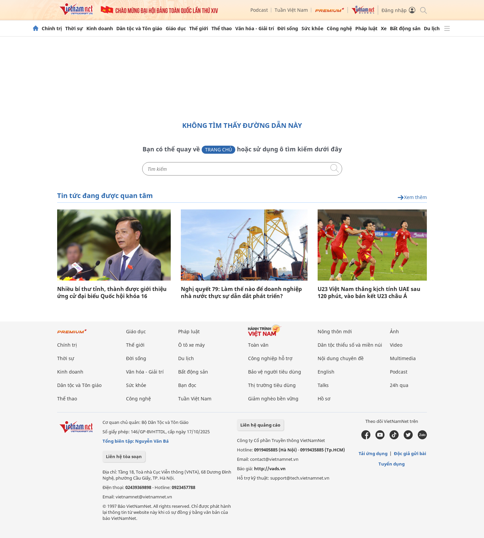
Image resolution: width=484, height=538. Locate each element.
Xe (384, 28)
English (326, 372)
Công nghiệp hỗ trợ (270, 358)
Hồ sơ (324, 398)
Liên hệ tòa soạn (124, 456)
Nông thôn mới (335, 331)
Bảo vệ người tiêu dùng (274, 372)
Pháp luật (366, 28)
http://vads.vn (270, 469)
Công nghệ (339, 28)
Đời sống (287, 28)
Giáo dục (176, 28)
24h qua (399, 385)
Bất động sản (405, 28)
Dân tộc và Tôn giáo (139, 28)
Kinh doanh (99, 28)
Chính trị (52, 28)
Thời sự (74, 28)
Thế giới (198, 28)
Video (396, 345)
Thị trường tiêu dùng (272, 385)
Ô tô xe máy (191, 345)
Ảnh (394, 331)
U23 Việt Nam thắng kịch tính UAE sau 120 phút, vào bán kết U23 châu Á (369, 293)
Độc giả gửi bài (410, 453)
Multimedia (403, 358)
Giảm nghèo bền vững (273, 398)
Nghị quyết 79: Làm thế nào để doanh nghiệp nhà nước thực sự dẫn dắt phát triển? (241, 293)
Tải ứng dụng (373, 453)
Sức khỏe (312, 28)
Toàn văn (258, 345)
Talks (323, 385)
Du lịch (432, 28)
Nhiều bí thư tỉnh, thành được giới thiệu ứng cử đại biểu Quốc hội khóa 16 (112, 293)
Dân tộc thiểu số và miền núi (350, 345)
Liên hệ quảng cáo (260, 425)
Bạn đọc (187, 385)
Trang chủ (218, 149)
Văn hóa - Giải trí (254, 28)
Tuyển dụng (391, 464)
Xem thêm (412, 197)
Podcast (259, 10)
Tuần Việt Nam (291, 10)
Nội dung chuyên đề (341, 358)
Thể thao (221, 28)
